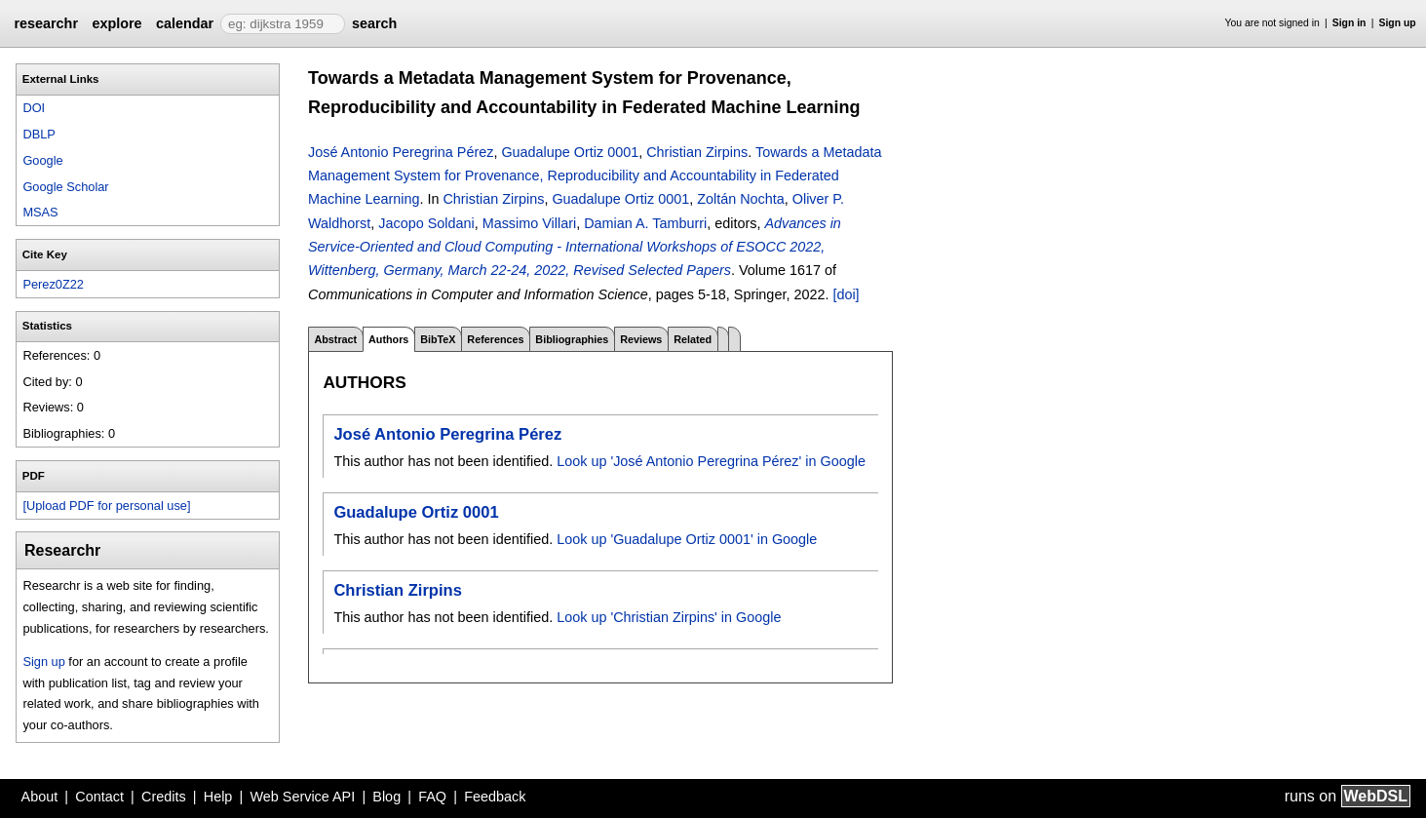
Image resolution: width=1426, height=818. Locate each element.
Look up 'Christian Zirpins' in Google (669, 617)
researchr (46, 23)
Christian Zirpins (697, 152)
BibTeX (437, 339)
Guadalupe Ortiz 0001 (569, 152)
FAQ (432, 796)
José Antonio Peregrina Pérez (400, 152)
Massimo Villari (529, 223)
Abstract (335, 339)
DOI (33, 107)
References (495, 339)
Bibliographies (571, 339)
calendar (184, 23)
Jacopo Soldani (426, 223)
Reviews (641, 339)
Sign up (1397, 23)
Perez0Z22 (53, 284)
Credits (163, 796)
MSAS (40, 212)
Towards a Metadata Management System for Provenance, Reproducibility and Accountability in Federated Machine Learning (595, 176)
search (374, 23)
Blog (386, 796)
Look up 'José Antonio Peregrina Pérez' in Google (711, 461)
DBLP (38, 134)
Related (693, 339)
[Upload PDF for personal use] (106, 505)
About (39, 796)
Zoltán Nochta (741, 199)
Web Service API (302, 796)
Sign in (1349, 23)
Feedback (494, 796)
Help (218, 796)
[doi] (845, 294)
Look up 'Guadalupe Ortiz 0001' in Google (687, 539)
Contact (99, 796)
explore (116, 23)
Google (42, 160)
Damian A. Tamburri (645, 223)
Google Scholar (65, 186)
